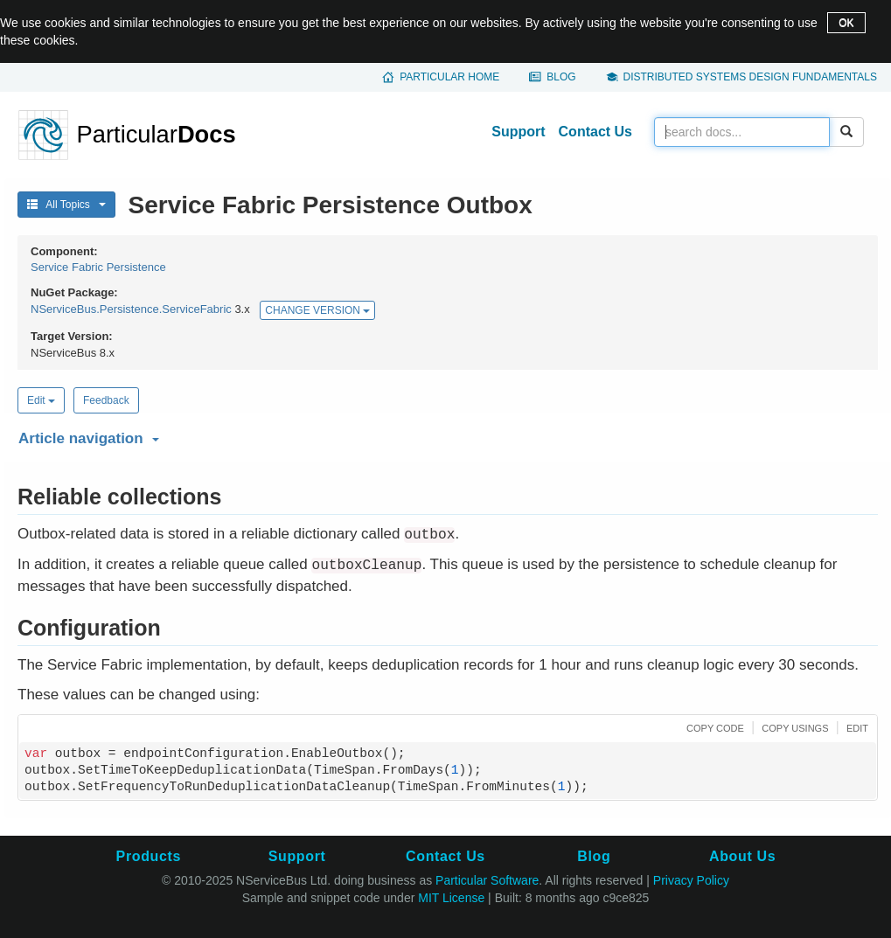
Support (518, 131)
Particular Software (487, 880)
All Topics (66, 204)
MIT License (451, 898)
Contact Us (595, 131)
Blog (560, 77)
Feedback (106, 400)
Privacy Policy (691, 880)
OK (846, 23)
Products (148, 856)
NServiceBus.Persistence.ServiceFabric (131, 309)
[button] (445, 435)
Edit (41, 400)
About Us (742, 856)
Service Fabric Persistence (98, 267)
